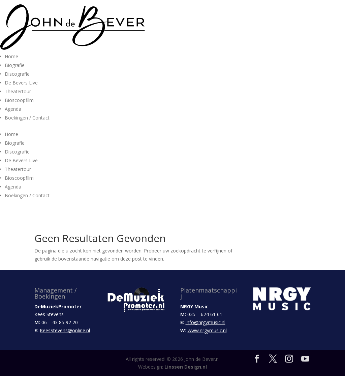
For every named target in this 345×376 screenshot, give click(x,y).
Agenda (13, 109)
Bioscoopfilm (19, 100)
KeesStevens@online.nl (65, 330)
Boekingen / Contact (27, 117)
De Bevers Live (21, 82)
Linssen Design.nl (185, 367)
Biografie (15, 65)
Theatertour (18, 91)
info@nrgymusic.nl (205, 322)
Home (11, 56)
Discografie (17, 74)
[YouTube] (305, 359)
